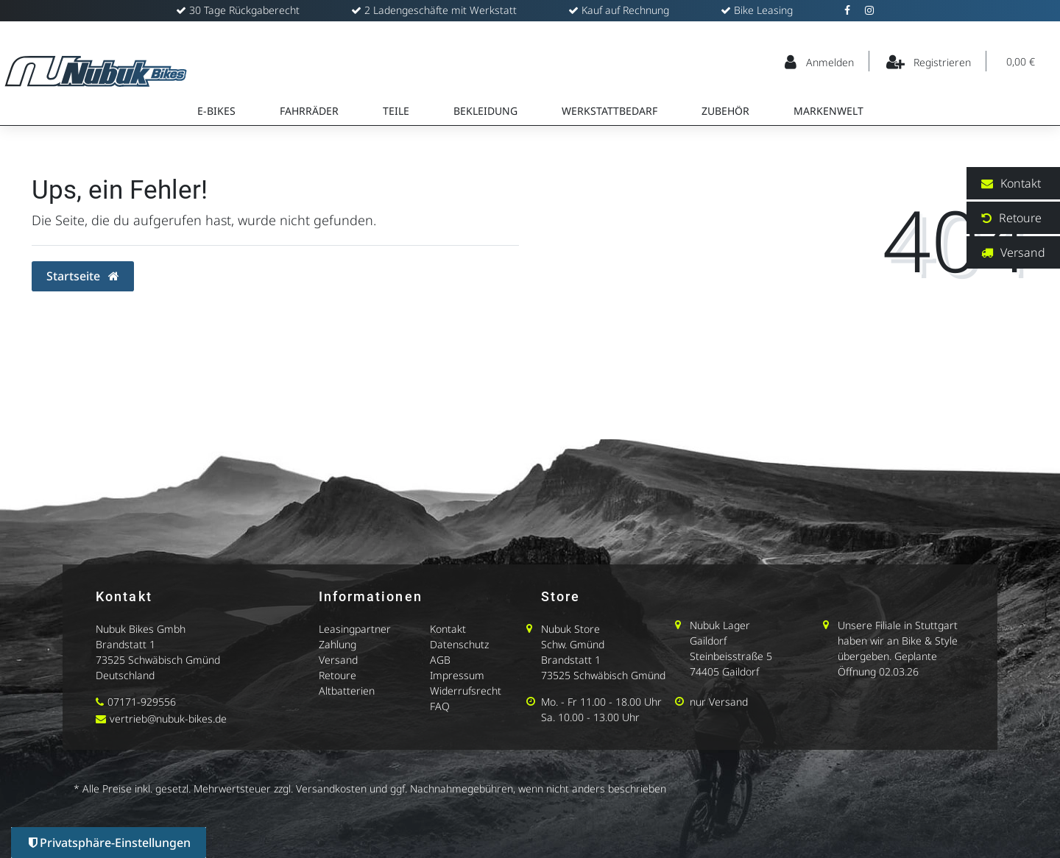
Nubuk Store (570, 629)
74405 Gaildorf (724, 671)
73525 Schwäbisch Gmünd (158, 660)
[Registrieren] (929, 61)
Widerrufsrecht (465, 691)
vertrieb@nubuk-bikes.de (168, 719)
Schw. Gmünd (572, 644)
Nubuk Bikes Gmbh (141, 629)
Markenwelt (828, 111)
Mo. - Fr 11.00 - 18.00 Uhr (601, 702)
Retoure (337, 675)
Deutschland (125, 675)
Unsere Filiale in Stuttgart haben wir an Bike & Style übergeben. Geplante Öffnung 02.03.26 (898, 648)
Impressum (457, 675)
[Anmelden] (819, 61)
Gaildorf (708, 641)
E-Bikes (216, 111)
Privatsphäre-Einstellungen (110, 842)
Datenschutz (459, 644)
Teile (396, 111)
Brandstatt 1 (125, 644)
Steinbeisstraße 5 (731, 656)
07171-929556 (141, 702)
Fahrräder (309, 111)
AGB (440, 660)
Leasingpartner (355, 629)
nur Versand (719, 702)
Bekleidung (485, 111)
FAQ (440, 706)
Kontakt (448, 629)
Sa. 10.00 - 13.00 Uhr (590, 717)
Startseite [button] (82, 276)
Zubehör (725, 111)
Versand (338, 660)
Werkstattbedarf (609, 111)
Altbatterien (347, 691)
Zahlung (337, 644)
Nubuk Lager (720, 625)
